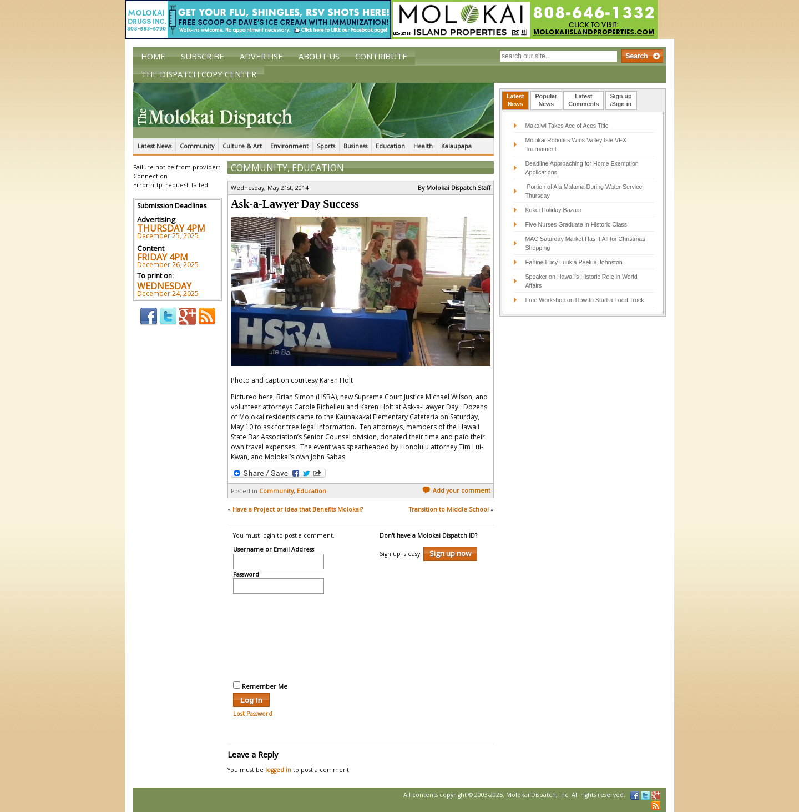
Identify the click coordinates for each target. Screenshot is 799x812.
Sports (326, 146)
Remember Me (260, 685)
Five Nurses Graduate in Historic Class (576, 224)
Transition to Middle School (449, 509)
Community (197, 146)
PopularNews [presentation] (546, 100)
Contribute (381, 56)
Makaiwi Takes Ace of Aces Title (566, 125)
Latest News (154, 146)
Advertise (261, 56)
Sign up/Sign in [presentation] (621, 100)
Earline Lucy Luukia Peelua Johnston (573, 262)
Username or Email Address (273, 550)
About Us (319, 56)
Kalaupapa (456, 146)
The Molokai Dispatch (313, 110)
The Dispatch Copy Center (198, 73)
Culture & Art (242, 146)
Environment (289, 146)
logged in (278, 770)
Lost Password (252, 714)
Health (423, 146)
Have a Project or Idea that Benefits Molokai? (297, 509)
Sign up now (450, 553)
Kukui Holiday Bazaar (553, 210)
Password (246, 575)
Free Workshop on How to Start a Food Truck (584, 300)
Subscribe (202, 56)
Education (390, 146)
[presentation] (278, 636)
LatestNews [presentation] (515, 100)
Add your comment (456, 490)
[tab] (515, 100)
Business (355, 146)
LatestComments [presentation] (583, 100)
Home (153, 56)
